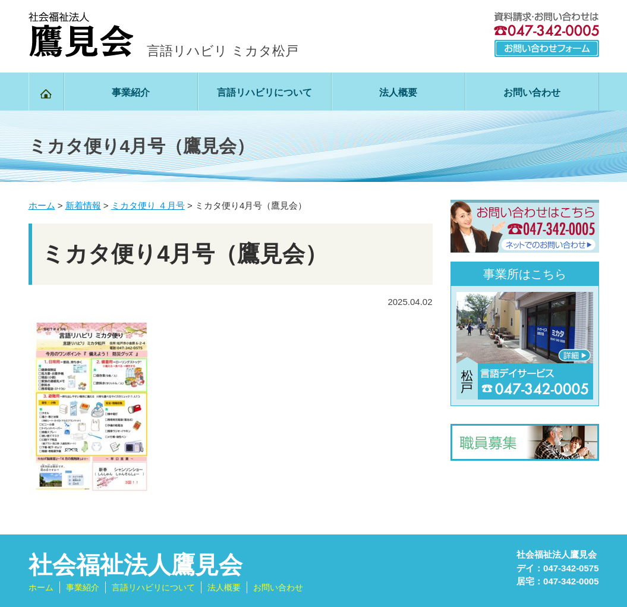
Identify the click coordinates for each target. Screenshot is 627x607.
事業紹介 (131, 92)
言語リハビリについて (264, 92)
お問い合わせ (531, 92)
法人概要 (398, 92)
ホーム (41, 587)
